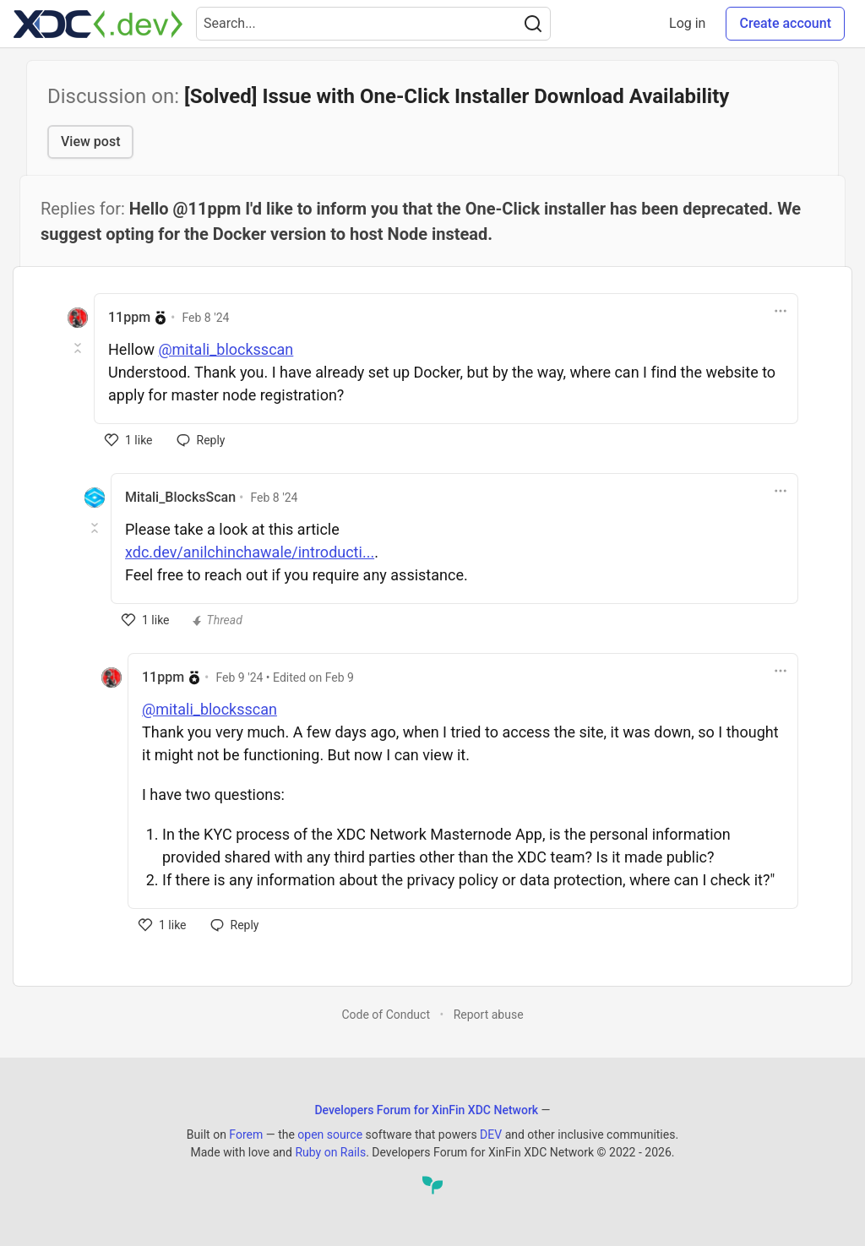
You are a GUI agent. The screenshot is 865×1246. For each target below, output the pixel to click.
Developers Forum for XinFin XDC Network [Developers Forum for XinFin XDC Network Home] (426, 1110)
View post (90, 141)
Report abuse (489, 1014)
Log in (687, 23)
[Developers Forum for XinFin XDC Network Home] (98, 24)
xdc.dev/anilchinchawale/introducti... (249, 552)
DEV (491, 1134)
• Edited (285, 677)
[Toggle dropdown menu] (780, 310)
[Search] (533, 24)
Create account (785, 23)
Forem (246, 1134)
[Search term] (373, 24)
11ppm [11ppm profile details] (129, 317)
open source (329, 1134)
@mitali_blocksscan (225, 349)
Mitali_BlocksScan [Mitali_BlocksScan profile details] (180, 497)
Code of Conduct (385, 1014)
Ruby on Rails (330, 1152)
